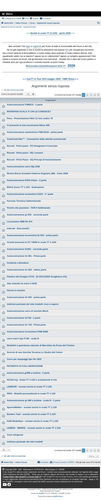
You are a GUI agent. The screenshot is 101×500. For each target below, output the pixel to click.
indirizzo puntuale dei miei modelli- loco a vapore (32, 304)
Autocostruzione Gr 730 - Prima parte (26, 324)
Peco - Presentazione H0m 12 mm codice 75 (30, 118)
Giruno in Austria (16, 290)
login (28, 46)
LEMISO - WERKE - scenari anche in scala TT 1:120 (33, 428)
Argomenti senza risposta (11, 27)
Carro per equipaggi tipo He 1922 (24, 359)
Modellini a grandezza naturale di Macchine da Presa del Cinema (40, 345)
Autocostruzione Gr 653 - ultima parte (26, 269)
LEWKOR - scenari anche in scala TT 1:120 (29, 386)
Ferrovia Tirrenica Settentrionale (24, 201)
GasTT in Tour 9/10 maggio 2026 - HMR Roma (51, 79)
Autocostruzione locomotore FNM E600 (27, 331)
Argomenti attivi (29, 27)
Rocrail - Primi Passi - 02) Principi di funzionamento (34, 159)
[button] (98, 95)
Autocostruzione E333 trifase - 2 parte (27, 180)
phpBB (41, 493)
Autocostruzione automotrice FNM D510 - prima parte (35, 132)
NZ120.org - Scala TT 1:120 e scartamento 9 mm (32, 380)
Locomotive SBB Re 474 (19, 221)
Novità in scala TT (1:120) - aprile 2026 (50, 33)
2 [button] (87, 94)
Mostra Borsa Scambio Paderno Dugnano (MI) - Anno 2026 (37, 173)
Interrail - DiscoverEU (18, 228)
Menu (9, 13)
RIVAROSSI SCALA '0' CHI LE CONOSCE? (29, 111)
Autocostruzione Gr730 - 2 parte (23, 318)
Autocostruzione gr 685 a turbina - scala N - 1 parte (33, 400)
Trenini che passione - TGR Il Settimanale (28, 208)
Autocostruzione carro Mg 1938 (23, 166)
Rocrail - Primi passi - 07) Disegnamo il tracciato (32, 146)
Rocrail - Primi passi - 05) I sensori (25, 153)
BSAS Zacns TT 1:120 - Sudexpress (25, 187)
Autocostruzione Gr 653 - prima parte (26, 297)
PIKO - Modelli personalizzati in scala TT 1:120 (31, 393)
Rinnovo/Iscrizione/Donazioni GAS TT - (50, 65)
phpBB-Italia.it (58, 496)
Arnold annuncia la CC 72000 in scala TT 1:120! (31, 242)
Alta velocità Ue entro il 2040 (22, 283)
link (67, 49)
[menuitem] (25, 18)
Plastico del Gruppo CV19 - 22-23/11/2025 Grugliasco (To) (37, 276)
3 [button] (91, 94)
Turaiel (57, 491)
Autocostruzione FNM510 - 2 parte (25, 104)
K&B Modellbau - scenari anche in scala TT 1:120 (32, 421)
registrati (37, 46)
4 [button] (94, 94)
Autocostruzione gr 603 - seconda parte (27, 214)
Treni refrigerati (15, 435)
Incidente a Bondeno (18, 263)
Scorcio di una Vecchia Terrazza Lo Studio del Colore (34, 352)
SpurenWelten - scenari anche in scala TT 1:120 (32, 407)
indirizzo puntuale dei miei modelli (25, 441)
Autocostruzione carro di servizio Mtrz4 (27, 311)
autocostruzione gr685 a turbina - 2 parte (28, 373)
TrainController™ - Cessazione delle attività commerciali (36, 139)
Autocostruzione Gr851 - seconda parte (27, 249)
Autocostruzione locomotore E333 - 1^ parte (30, 194)
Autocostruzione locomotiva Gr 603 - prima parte (32, 235)
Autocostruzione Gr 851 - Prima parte (26, 256)
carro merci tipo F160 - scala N (23, 338)
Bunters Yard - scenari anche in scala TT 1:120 (31, 414)
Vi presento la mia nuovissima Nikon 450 (28, 125)
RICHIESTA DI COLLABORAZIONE (25, 366)
